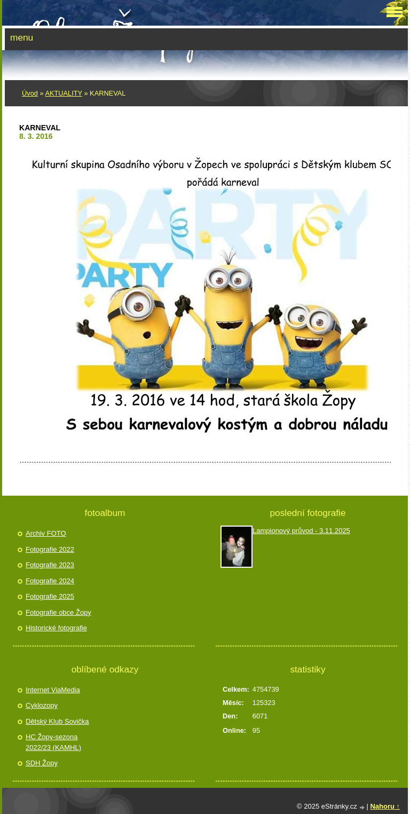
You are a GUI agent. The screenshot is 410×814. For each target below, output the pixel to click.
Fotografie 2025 (50, 596)
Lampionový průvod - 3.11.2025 (301, 531)
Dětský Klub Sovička (57, 721)
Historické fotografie (56, 628)
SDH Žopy (42, 763)
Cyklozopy (42, 705)
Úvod (30, 93)
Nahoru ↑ (385, 806)
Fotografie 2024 (50, 581)
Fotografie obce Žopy (58, 612)
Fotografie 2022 (50, 549)
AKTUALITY (63, 93)
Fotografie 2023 (50, 565)
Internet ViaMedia (53, 690)
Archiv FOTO (46, 533)
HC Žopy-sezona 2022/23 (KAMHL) (53, 742)
